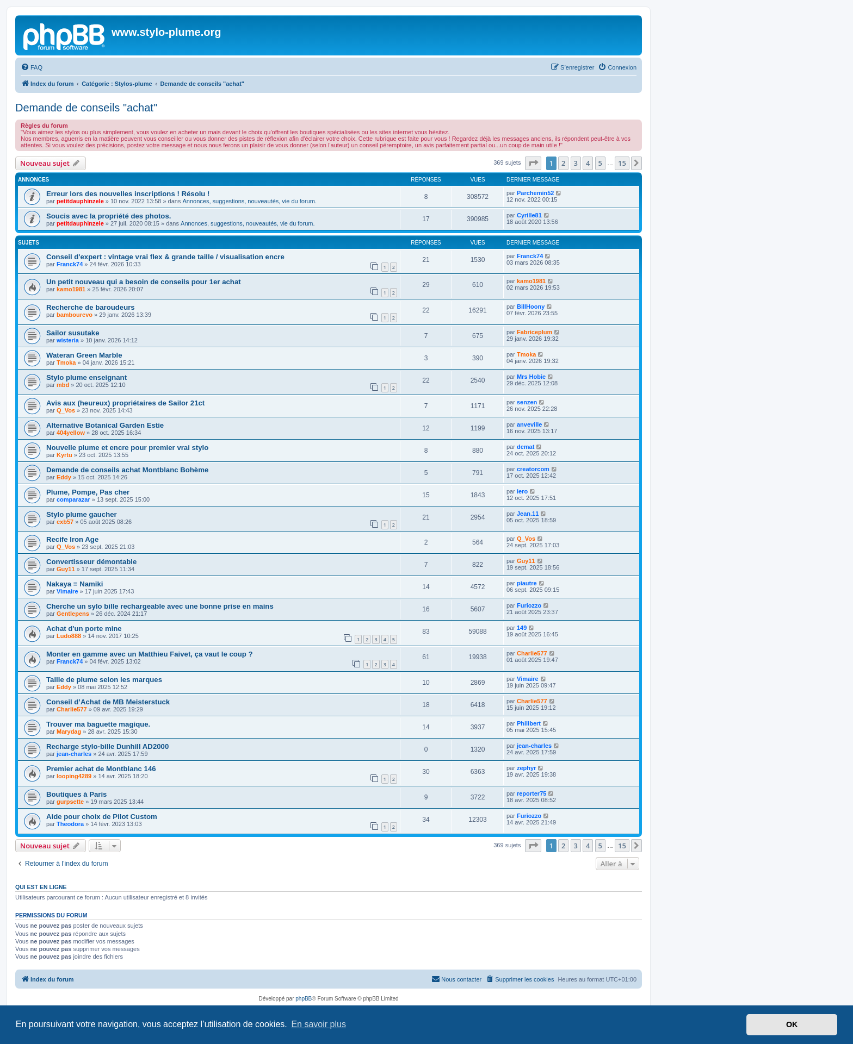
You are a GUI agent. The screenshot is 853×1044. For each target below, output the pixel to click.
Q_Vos (66, 410)
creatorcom (533, 469)
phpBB (303, 999)
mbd (63, 385)
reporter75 (531, 793)
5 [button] (600, 163)
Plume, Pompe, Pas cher (87, 492)
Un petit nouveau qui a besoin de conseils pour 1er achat (143, 282)
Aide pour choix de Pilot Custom (101, 816)
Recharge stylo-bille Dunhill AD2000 (107, 746)
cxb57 (65, 521)
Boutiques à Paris (76, 794)
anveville (529, 424)
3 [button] (576, 163)
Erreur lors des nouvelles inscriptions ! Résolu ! (127, 194)
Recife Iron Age (72, 539)
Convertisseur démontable (91, 562)
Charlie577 (532, 653)
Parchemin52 (535, 193)
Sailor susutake (72, 333)
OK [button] (792, 1024)
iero (522, 491)
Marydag (69, 731)
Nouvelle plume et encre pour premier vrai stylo (127, 447)
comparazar (73, 499)
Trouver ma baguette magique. (98, 724)
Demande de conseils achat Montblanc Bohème (127, 470)
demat (525, 446)
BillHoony (531, 306)
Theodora (70, 824)
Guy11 (66, 569)
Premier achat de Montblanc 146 (101, 769)
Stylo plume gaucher (81, 514)
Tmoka (66, 362)
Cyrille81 (529, 215)
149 (522, 627)
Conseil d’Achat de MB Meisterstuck (108, 702)
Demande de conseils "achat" (86, 108)
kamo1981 (71, 289)
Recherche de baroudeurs (90, 307)
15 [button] (622, 163)
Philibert (529, 723)
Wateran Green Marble (84, 355)
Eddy (64, 477)
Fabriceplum (534, 332)
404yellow (71, 432)
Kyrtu (64, 455)
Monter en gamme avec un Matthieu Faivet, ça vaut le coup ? (149, 654)
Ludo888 (69, 636)
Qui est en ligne (41, 887)
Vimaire (67, 591)
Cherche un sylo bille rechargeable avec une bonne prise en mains (160, 606)
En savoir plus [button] (318, 1024)
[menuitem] (31, 67)
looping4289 (74, 776)
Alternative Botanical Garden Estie (105, 425)
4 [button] (588, 163)
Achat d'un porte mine (84, 628)
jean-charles (74, 754)
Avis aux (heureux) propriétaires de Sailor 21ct (125, 403)
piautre (527, 583)
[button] (533, 163)
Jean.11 (528, 513)
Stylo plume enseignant (86, 377)
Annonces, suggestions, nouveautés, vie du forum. (250, 201)
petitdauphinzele (80, 201)
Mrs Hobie (531, 376)
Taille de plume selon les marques (104, 680)
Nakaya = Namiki (74, 584)
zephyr (526, 768)
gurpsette (70, 801)
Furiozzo (529, 605)
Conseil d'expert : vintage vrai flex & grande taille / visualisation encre (165, 257)
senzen (527, 402)
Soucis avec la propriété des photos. (108, 216)
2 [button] (563, 163)
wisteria (68, 340)
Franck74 (70, 264)
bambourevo (74, 314)
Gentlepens (73, 613)
